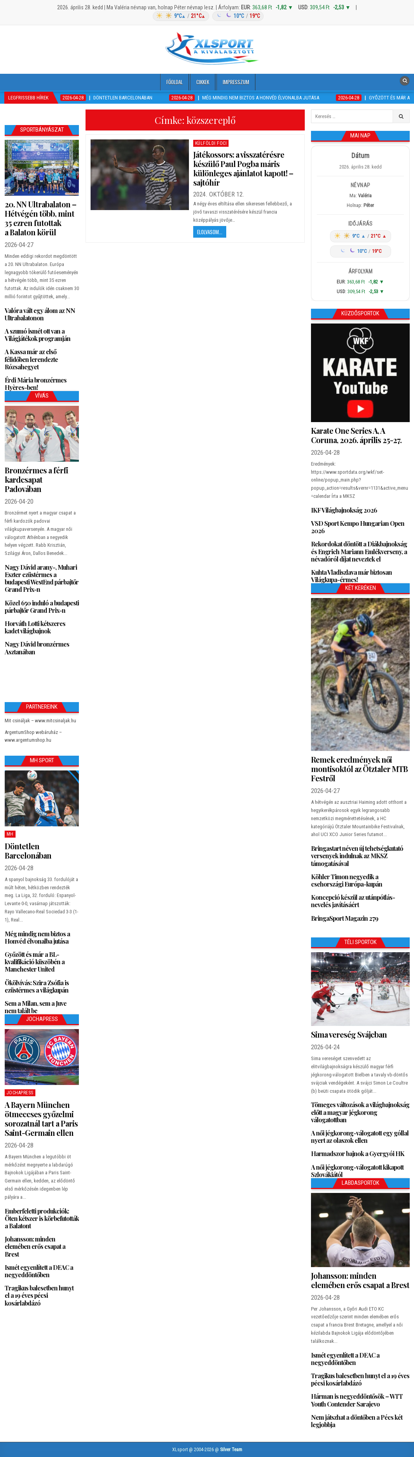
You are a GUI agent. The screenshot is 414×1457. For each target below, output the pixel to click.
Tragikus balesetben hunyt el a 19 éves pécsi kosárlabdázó (39, 1295)
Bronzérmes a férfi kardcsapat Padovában (36, 479)
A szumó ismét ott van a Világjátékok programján (37, 335)
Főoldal (174, 82)
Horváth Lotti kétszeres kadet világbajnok (35, 627)
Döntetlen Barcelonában (28, 851)
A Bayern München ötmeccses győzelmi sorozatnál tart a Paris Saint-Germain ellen (41, 1118)
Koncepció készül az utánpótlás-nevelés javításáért (353, 901)
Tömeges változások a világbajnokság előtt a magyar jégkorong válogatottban (360, 1112)
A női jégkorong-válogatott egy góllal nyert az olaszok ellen (360, 1136)
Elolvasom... (209, 232)
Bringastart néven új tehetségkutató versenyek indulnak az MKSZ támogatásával (357, 855)
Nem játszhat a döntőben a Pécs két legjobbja (356, 1421)
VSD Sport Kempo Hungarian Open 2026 (357, 527)
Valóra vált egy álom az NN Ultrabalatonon (40, 314)
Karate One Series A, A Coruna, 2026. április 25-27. (356, 435)
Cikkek (202, 82)
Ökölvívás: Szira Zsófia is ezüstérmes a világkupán (37, 986)
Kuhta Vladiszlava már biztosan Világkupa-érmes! (351, 576)
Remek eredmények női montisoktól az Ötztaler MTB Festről (359, 768)
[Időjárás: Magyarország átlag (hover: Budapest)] (207, 16)
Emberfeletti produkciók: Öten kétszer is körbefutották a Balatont (42, 1218)
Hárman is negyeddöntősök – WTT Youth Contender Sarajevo (357, 1400)
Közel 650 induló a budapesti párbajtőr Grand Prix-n (42, 606)
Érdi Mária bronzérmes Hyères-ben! (35, 383)
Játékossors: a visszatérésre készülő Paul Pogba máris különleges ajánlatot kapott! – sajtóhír (243, 168)
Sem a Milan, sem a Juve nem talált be (35, 1007)
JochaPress (20, 1092)
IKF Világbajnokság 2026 (344, 510)
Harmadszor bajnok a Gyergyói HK (357, 1153)
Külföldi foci (211, 143)
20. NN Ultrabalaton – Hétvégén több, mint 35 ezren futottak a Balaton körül (40, 218)
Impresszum (236, 82)
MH (10, 834)
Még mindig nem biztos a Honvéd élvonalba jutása (37, 937)
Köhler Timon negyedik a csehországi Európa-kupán (346, 880)
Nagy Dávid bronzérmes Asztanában (37, 647)
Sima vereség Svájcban (349, 1034)
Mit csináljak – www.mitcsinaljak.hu (40, 720)
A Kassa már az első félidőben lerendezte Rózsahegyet (31, 359)
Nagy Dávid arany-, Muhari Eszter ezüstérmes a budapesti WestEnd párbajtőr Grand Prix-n (42, 578)
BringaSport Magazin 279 (344, 918)
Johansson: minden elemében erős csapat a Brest (35, 1246)
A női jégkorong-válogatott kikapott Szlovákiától (357, 1171)
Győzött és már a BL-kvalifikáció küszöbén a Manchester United (35, 961)
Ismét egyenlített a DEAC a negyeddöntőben (39, 1271)
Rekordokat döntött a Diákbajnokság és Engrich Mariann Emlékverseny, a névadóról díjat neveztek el (359, 551)
